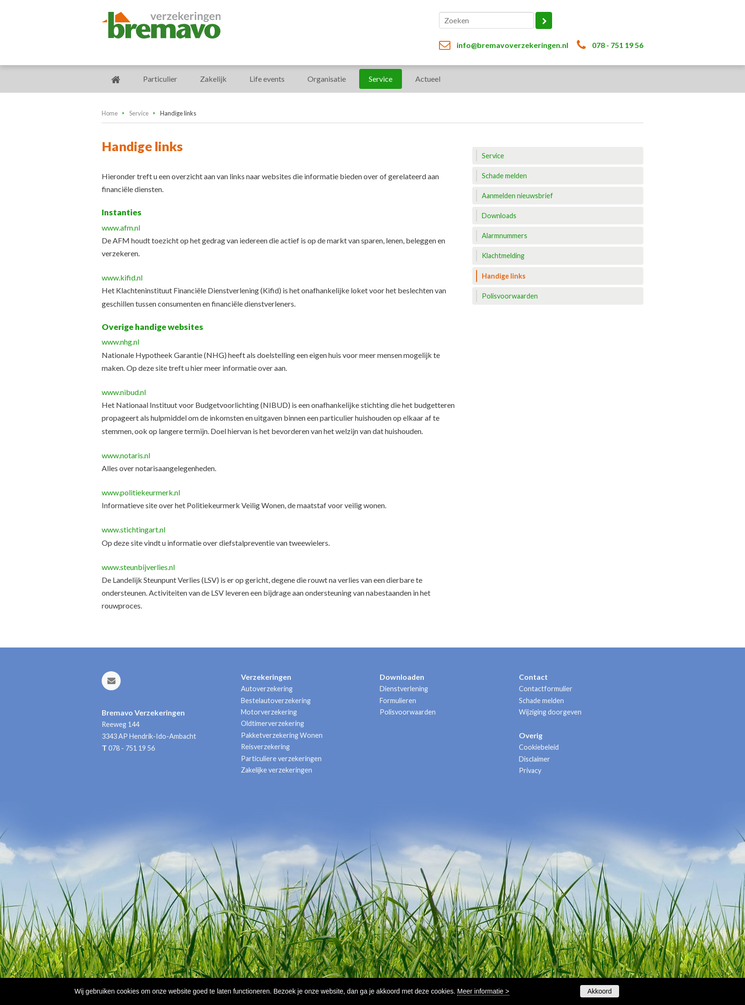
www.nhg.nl (120, 341)
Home (110, 113)
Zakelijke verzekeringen (276, 770)
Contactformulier (546, 689)
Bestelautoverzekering (276, 700)
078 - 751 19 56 (617, 44)
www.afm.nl (121, 227)
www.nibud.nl (124, 391)
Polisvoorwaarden (408, 712)
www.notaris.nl (126, 455)
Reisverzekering (265, 747)
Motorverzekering (269, 712)
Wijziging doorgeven (550, 712)
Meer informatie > (483, 991)
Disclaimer (534, 759)
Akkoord (599, 991)
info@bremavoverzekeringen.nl (512, 44)
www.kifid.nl (122, 277)
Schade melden (541, 700)
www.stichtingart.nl (133, 529)
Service (139, 113)
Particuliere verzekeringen (281, 758)
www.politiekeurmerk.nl (141, 492)
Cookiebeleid (539, 747)
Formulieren (398, 700)
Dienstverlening (404, 689)
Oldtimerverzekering (272, 723)
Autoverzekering (267, 689)
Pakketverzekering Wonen (282, 735)
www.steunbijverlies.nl (138, 566)
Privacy (530, 770)
